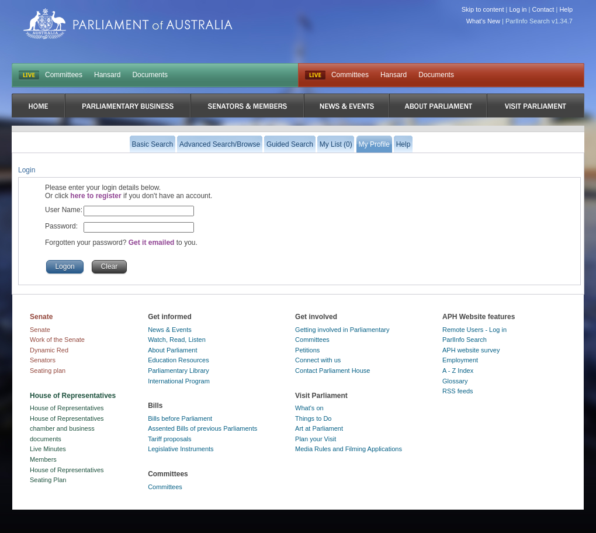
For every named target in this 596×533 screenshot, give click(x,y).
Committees (63, 75)
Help (566, 9)
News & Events (170, 329)
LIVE (29, 75)
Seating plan (47, 370)
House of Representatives (67, 407)
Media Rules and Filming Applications (348, 448)
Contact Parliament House (332, 370)
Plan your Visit (315, 438)
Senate (40, 329)
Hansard (107, 75)
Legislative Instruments (181, 448)
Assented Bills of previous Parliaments (202, 428)
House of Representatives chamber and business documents (67, 428)
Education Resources (178, 360)
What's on (309, 407)
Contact (543, 9)
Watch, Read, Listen (177, 339)
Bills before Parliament (180, 418)
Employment (460, 360)
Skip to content (483, 9)
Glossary (454, 381)
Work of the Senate (57, 339)
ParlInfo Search (464, 339)
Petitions (307, 350)
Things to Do (313, 418)
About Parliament (172, 350)
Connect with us (318, 360)
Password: (61, 226)
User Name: (63, 210)
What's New (483, 21)
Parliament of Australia (128, 23)
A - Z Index (457, 370)
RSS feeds (457, 390)
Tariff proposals (169, 438)
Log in (518, 9)
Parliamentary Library (178, 370)
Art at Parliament (319, 428)
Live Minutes (48, 448)
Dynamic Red (49, 350)
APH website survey (471, 350)
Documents (150, 75)
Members (43, 459)
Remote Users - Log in (474, 329)
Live (315, 75)
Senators (43, 360)
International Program (179, 381)
